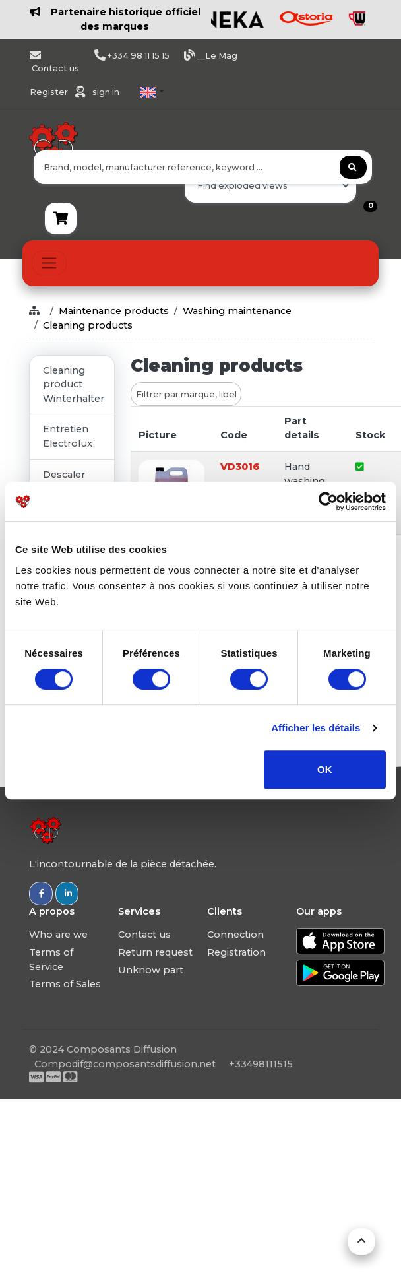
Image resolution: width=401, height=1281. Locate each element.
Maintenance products (114, 311)
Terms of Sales (65, 984)
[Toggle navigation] (49, 263)
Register (50, 92)
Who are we (58, 934)
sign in (105, 92)
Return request (155, 952)
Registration (236, 952)
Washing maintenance (237, 311)
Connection (235, 934)
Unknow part (150, 970)
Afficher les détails (315, 727)
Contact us (144, 934)
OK (324, 769)
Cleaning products (88, 325)
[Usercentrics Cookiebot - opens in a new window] (328, 501)
